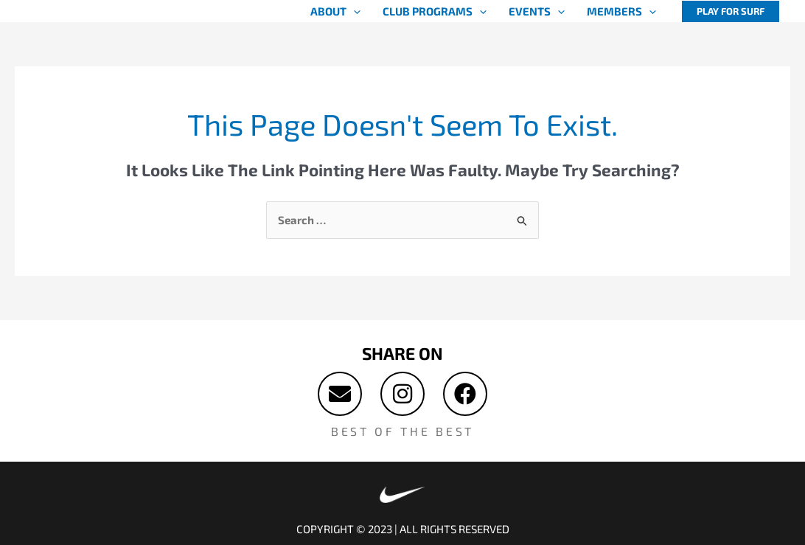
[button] (730, 11)
